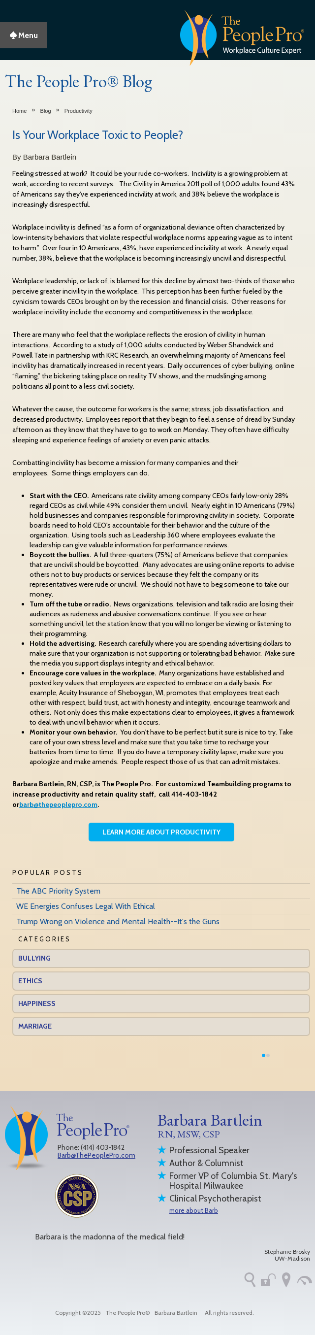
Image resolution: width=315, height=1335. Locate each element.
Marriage (35, 1026)
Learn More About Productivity (161, 832)
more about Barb (193, 1210)
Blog (45, 111)
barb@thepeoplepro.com (58, 804)
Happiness (37, 1003)
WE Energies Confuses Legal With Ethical (85, 906)
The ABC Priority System (58, 891)
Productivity (78, 111)
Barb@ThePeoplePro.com (96, 1155)
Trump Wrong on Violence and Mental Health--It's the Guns (118, 921)
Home (19, 111)
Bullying (34, 958)
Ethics (30, 980)
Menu (23, 35)
